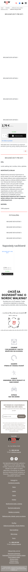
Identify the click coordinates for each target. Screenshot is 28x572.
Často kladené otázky (14, 557)
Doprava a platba (14, 563)
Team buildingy (14, 530)
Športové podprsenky (14, 508)
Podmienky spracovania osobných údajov (14, 555)
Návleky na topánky (14, 512)
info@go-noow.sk (16, 452)
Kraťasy (14, 499)
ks (5, 135)
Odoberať (21, 416)
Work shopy (14, 534)
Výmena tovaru (14, 559)
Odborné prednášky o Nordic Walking (14, 526)
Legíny (14, 491)
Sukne (14, 495)
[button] (16, 3)
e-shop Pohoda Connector (21, 568)
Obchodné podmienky (14, 553)
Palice (14, 487)
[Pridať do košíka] (17, 136)
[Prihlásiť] (19, 3)
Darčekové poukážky (14, 483)
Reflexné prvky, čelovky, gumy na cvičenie (14, 516)
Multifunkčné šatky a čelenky (14, 504)
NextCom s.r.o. (14, 569)
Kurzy (14, 538)
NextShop (13, 568)
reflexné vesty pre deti (7, 252)
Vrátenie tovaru (14, 561)
